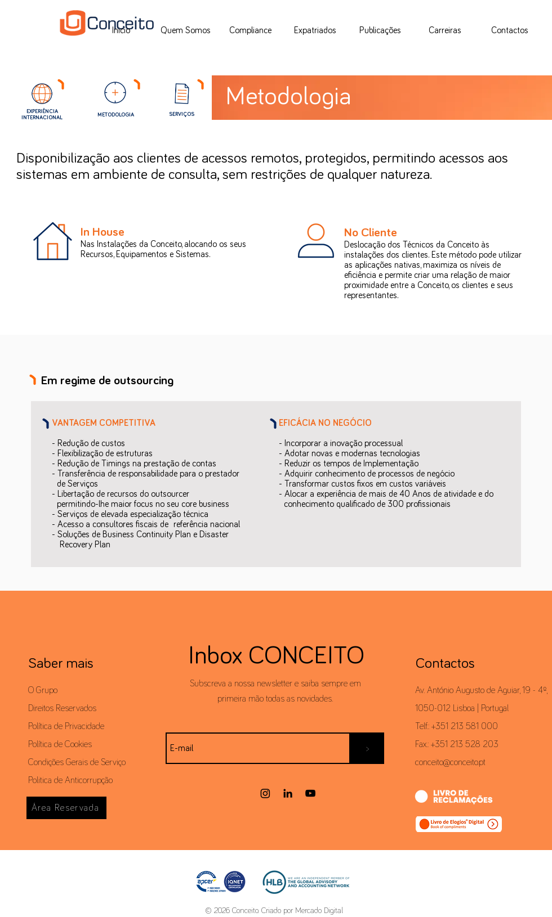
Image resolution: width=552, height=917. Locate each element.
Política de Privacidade (66, 726)
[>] (367, 748)
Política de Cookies (60, 744)
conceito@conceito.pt (450, 762)
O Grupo (42, 690)
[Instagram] (265, 793)
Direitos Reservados (62, 708)
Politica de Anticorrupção (70, 780)
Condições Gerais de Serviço (77, 762)
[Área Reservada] (66, 808)
